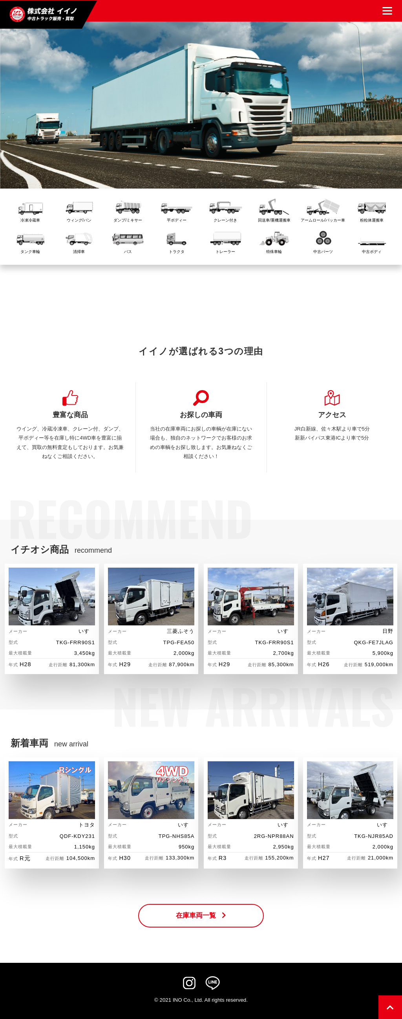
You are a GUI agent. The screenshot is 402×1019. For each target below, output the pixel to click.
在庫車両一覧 (201, 915)
